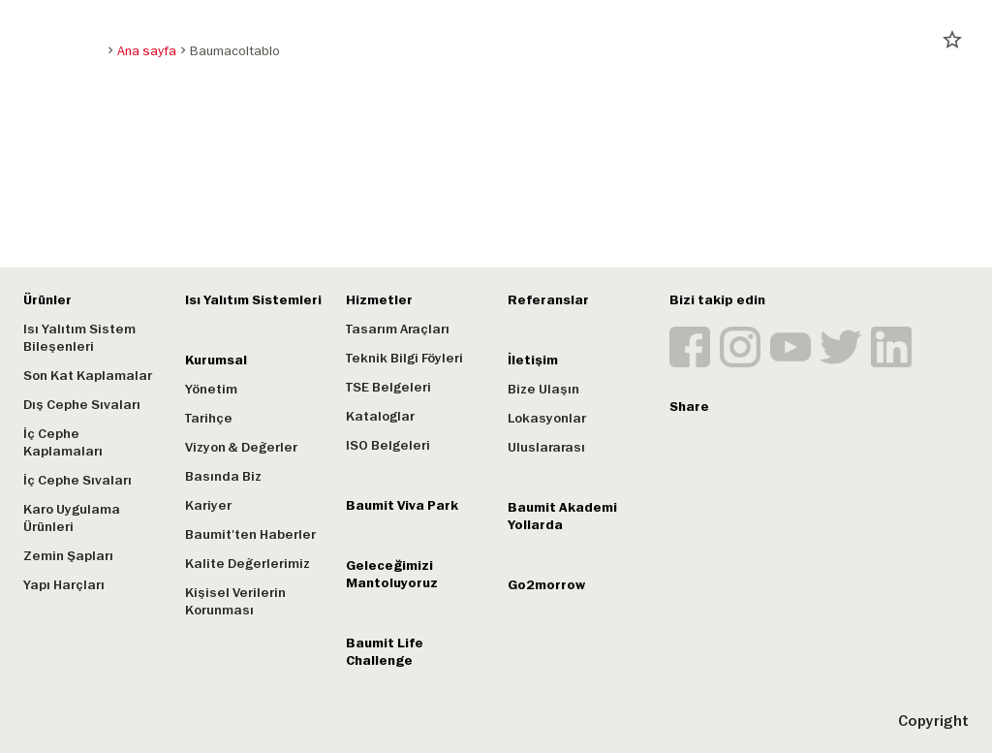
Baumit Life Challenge (384, 652)
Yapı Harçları (64, 585)
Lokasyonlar (547, 418)
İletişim (533, 360)
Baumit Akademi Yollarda (562, 516)
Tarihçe (208, 418)
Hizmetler (379, 300)
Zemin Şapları (68, 556)
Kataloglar (380, 416)
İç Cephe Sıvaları (77, 480)
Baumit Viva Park (402, 505)
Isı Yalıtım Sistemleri (253, 300)
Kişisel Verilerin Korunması (235, 601)
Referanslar (548, 300)
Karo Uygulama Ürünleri (71, 518)
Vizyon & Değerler (241, 447)
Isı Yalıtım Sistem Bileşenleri (79, 338)
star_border (952, 39)
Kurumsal (216, 360)
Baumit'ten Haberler (250, 534)
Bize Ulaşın (543, 389)
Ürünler (47, 300)
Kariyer (208, 505)
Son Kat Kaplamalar (87, 375)
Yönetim (211, 389)
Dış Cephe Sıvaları (81, 404)
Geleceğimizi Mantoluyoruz (392, 574)
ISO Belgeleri (388, 445)
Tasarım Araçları (398, 329)
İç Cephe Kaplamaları (63, 442)
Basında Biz (223, 476)
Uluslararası (546, 447)
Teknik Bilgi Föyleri (404, 358)
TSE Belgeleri (388, 387)
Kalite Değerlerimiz (247, 563)
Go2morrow (546, 585)
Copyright (933, 721)
